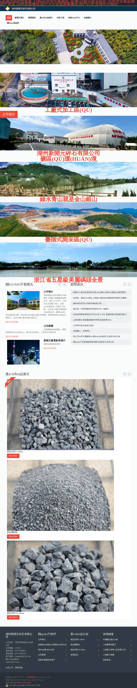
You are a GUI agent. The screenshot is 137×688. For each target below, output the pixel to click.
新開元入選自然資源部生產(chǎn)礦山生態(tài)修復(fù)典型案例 (99, 292)
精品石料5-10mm (15, 450)
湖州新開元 (31, 675)
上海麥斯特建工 (117, 643)
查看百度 (19, 666)
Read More (12, 322)
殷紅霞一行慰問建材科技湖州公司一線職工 (91, 309)
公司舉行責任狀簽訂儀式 (83, 325)
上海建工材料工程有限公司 (117, 648)
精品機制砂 (12, 530)
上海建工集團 (117, 653)
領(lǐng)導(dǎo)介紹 (52, 648)
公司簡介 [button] (8, 114)
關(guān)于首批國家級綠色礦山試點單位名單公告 (93, 342)
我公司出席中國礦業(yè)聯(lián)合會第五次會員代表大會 (96, 336)
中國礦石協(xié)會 (117, 638)
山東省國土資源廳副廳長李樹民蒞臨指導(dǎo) (92, 320)
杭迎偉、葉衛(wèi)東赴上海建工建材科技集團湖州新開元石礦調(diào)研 (101, 298)
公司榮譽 (52, 653)
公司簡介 (52, 638)
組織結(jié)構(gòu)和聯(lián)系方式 (52, 643)
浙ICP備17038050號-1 (22, 681)
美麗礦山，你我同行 (81, 331)
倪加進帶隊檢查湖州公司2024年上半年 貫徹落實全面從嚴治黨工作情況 (101, 314)
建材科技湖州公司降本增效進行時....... (89, 303)
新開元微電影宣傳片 (52, 658)
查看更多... (85, 653)
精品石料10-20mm (15, 611)
